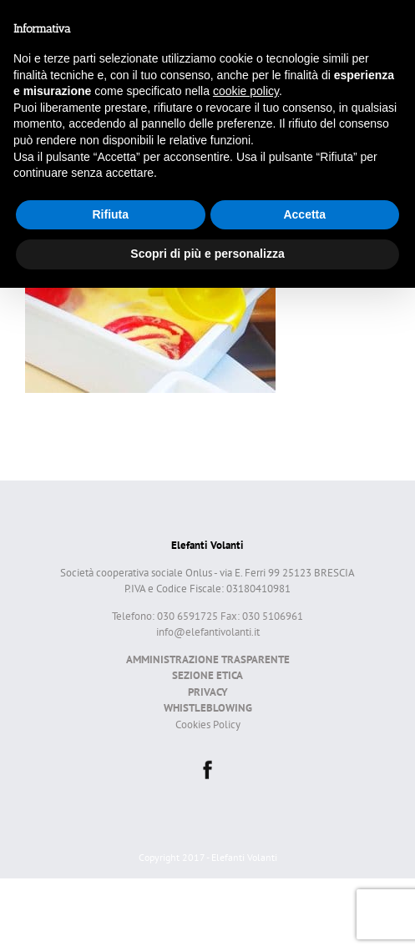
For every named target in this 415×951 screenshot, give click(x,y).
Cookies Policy (207, 724)
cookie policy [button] (246, 91)
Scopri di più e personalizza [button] (207, 253)
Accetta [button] (304, 214)
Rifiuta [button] (110, 214)
